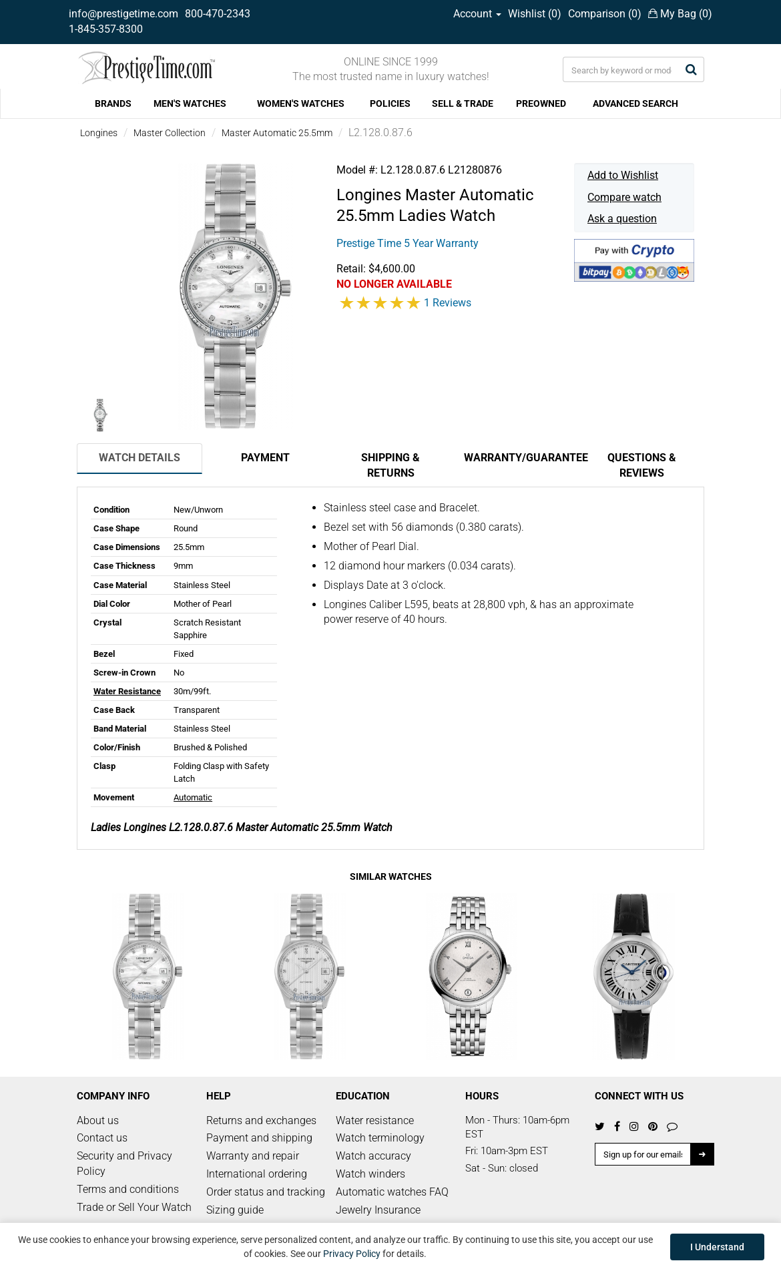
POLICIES (390, 103)
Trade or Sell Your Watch (134, 1207)
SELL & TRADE (462, 103)
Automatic (193, 797)
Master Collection (170, 133)
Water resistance (375, 1120)
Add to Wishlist (622, 175)
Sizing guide (235, 1210)
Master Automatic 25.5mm (277, 133)
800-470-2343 (217, 13)
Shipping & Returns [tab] (390, 465)
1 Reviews (447, 302)
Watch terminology (380, 1137)
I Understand (717, 1247)
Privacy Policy (351, 1253)
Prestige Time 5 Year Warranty (407, 243)
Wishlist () (534, 13)
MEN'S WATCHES (190, 103)
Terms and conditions (128, 1189)
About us (98, 1120)
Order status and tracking (265, 1192)
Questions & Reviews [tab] (641, 465)
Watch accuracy (373, 1156)
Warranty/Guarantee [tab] (521, 457)
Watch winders (370, 1174)
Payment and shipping (259, 1137)
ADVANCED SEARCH (635, 103)
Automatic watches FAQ (392, 1192)
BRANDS (113, 103)
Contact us (102, 1137)
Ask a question (622, 218)
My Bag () (680, 13)
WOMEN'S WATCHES (300, 103)
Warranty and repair (252, 1156)
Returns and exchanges (261, 1120)
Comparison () (604, 13)
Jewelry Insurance (378, 1210)
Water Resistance (127, 691)
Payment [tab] (265, 457)
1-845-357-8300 (106, 29)
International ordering (256, 1174)
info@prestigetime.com (123, 13)
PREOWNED (541, 103)
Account (477, 13)
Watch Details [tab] (139, 457)
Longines (98, 133)
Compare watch (624, 197)
